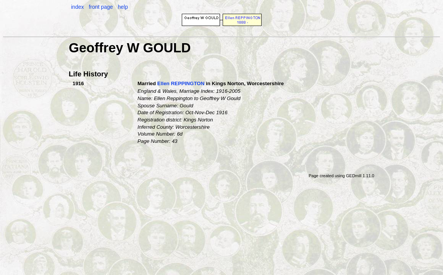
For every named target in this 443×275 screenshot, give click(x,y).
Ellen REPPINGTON (180, 83)
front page (101, 7)
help (123, 7)
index (77, 7)
